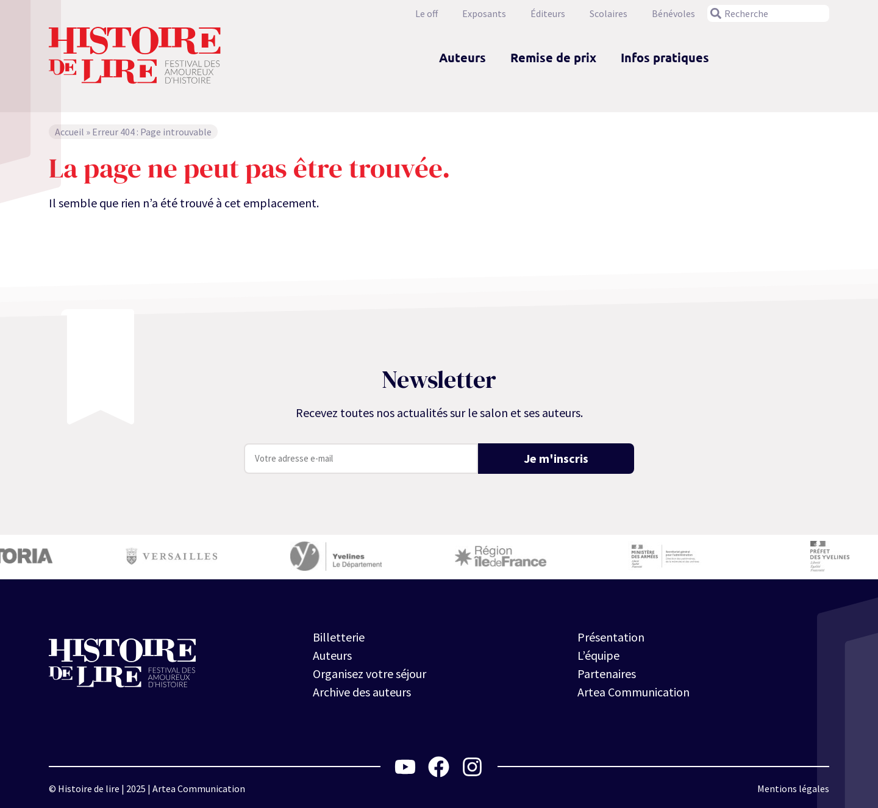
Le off (426, 13)
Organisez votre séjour (369, 673)
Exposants (484, 13)
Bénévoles (673, 13)
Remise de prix (553, 57)
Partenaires (606, 673)
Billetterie (339, 637)
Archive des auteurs (362, 691)
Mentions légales (793, 788)
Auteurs (462, 57)
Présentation (610, 637)
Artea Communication (633, 691)
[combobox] (768, 13)
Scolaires (608, 13)
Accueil (69, 132)
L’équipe (598, 655)
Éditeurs (547, 13)
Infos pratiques (665, 57)
